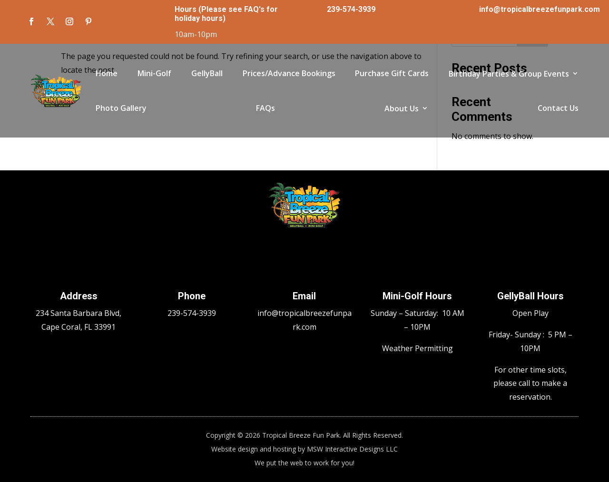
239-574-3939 (351, 9)
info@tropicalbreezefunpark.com (539, 9)
